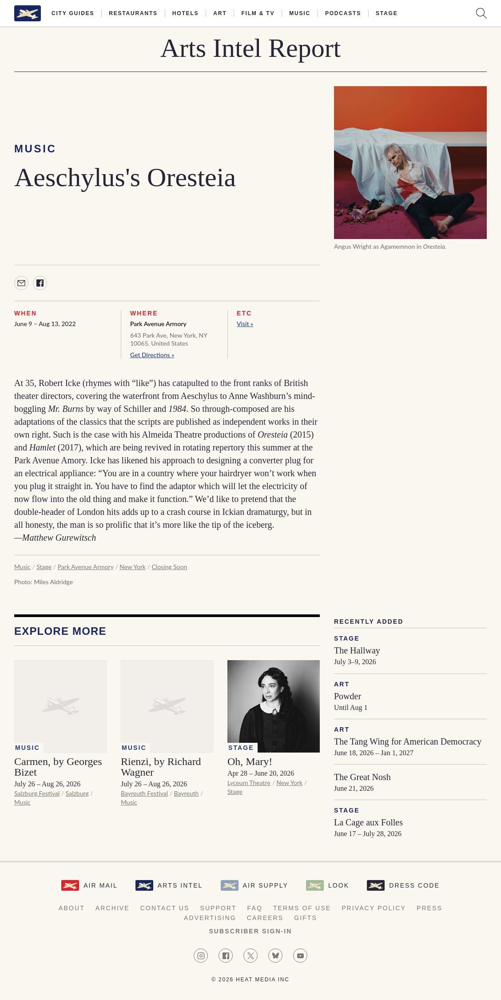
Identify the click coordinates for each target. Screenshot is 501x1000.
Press (429, 908)
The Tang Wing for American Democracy (407, 741)
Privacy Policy (374, 908)
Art (220, 13)
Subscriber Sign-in (250, 931)
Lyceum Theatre (248, 782)
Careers (265, 918)
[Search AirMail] (481, 13)
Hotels (185, 13)
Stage (387, 13)
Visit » (245, 323)
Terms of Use (302, 908)
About (72, 908)
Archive (112, 908)
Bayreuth (186, 793)
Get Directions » (152, 355)
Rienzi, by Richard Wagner (161, 767)
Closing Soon (169, 566)
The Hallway (357, 650)
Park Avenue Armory (158, 323)
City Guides (73, 13)
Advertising (210, 918)
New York (132, 566)
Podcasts (343, 13)
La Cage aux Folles (368, 822)
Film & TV (257, 13)
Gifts (305, 918)
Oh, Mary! (249, 761)
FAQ (254, 908)
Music (299, 13)
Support (218, 908)
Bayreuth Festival (144, 793)
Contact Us (165, 908)
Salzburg (77, 793)
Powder (347, 696)
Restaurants (133, 13)
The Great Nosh (362, 777)
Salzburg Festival (37, 793)
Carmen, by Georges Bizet (58, 767)
